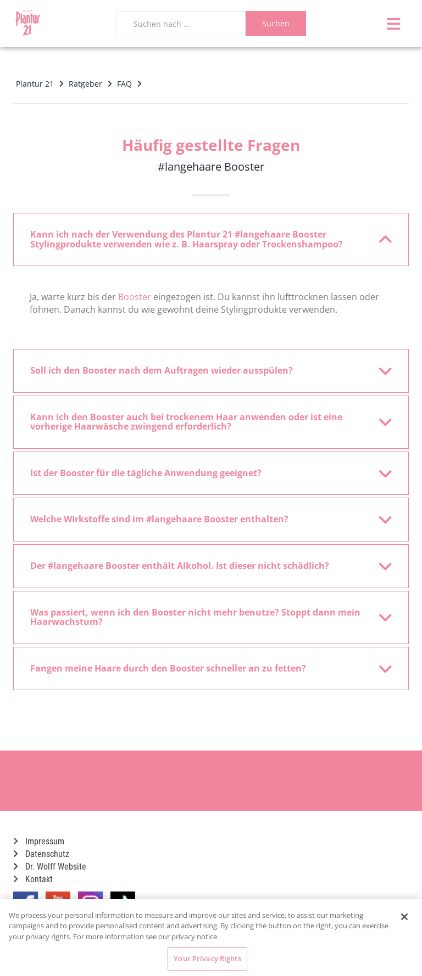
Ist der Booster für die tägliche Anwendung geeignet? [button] (204, 473)
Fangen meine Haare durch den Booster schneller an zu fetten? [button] (204, 669)
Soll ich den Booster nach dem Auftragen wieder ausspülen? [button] (204, 371)
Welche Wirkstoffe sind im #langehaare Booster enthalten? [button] (204, 519)
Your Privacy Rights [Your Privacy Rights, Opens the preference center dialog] (207, 958)
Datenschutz (41, 854)
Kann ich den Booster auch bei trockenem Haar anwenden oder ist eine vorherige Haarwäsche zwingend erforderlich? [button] (204, 422)
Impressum (38, 841)
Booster (134, 297)
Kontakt (33, 879)
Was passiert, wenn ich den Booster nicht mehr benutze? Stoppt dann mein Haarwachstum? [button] (204, 617)
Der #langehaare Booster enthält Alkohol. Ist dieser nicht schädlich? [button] (204, 566)
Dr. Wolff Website (49, 866)
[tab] (211, 239)
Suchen (276, 23)
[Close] (404, 917)
